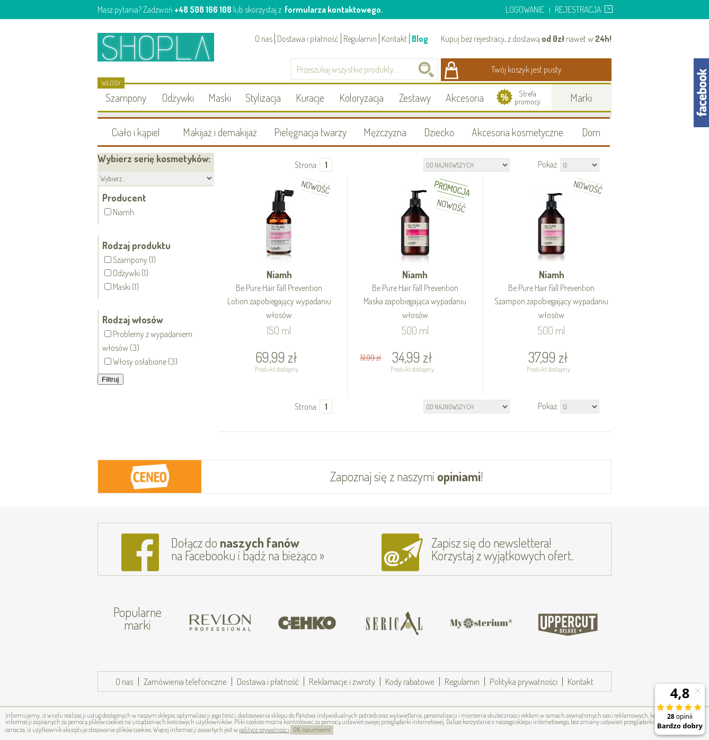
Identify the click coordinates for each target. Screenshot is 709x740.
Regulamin (360, 38)
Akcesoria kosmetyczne (517, 132)
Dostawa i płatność (308, 38)
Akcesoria (465, 97)
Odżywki (178, 97)
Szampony (125, 97)
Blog (420, 38)
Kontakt (394, 38)
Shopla (163, 46)
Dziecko (439, 132)
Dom (591, 132)
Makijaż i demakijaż (220, 132)
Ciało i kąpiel (136, 132)
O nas (263, 38)
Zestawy (415, 97)
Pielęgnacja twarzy (310, 132)
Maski (219, 97)
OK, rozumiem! (312, 730)
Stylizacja (263, 97)
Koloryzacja (361, 97)
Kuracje (310, 97)
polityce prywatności (264, 730)
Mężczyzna (385, 132)
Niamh (279, 295)
